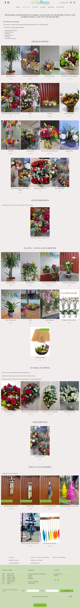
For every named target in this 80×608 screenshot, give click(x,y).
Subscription (35, 563)
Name (23, 590)
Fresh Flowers (14, 560)
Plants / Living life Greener (40, 557)
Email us (56, 575)
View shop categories (40, 605)
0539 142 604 (65, 2)
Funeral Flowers (36, 560)
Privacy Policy (31, 583)
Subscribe (66, 590)
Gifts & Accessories (59, 557)
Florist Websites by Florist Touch (40, 596)
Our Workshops (14, 563)
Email (42, 590)
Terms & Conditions (33, 581)
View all (11, 557)
